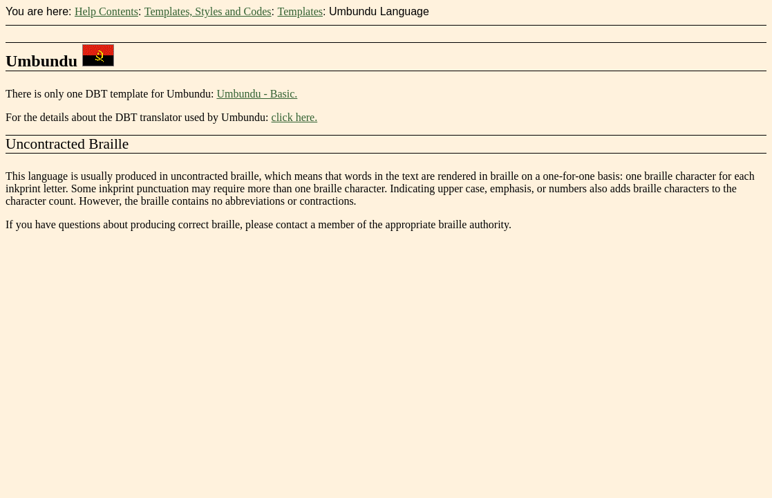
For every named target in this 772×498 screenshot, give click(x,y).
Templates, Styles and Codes (208, 11)
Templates (300, 11)
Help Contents (106, 11)
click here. (295, 117)
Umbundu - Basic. (256, 94)
